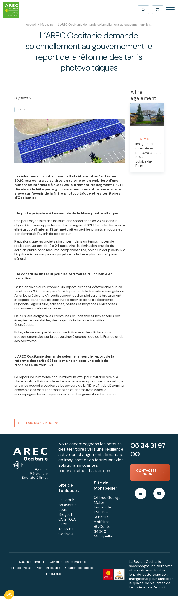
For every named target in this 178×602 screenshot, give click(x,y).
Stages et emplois (32, 567)
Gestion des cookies (79, 573)
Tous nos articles (41, 423)
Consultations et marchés (68, 567)
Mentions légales (48, 573)
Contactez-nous (146, 473)
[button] (9, 595)
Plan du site (53, 579)
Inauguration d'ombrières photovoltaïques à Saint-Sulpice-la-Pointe (148, 154)
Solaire (21, 109)
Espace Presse (21, 573)
